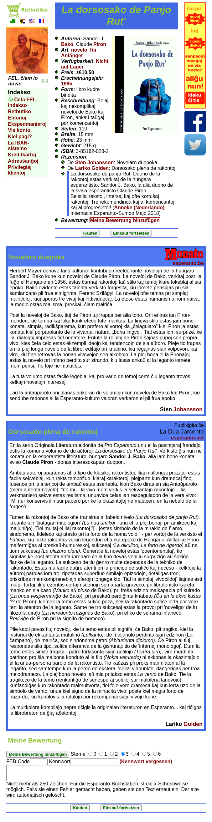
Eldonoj (17, 117)
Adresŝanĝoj (23, 161)
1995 (66, 83)
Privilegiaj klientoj (20, 170)
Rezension (73, 157)
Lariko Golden (92, 168)
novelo (79, 50)
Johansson (188, 409)
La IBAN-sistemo (18, 145)
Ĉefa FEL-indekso (23, 102)
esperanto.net (187, 437)
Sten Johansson (94, 162)
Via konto (19, 130)
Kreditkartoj (22, 154)
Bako (67, 44)
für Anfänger (79, 52)
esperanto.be (188, 263)
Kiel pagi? (20, 136)
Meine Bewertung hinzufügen (124, 220)
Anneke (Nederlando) (139, 207)
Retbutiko (19, 111)
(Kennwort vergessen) (146, 761)
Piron (99, 44)
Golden (193, 724)
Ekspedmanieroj (27, 124)
